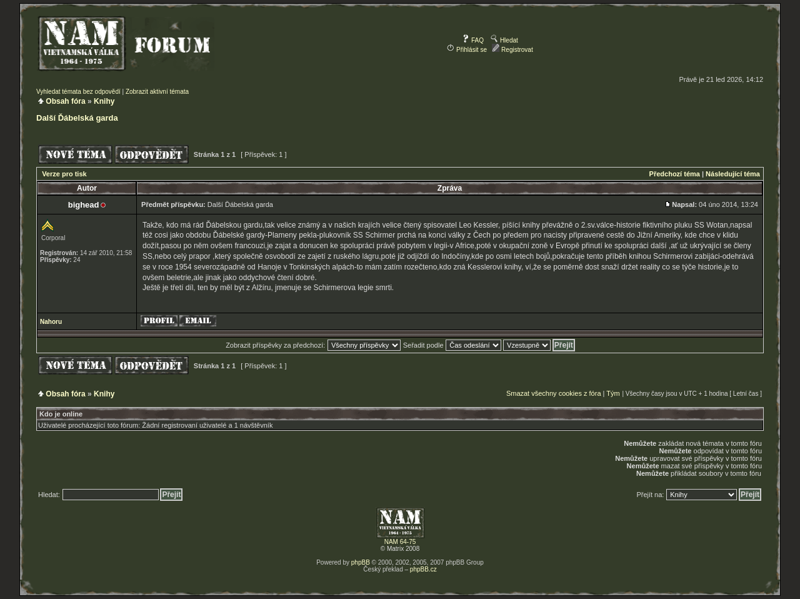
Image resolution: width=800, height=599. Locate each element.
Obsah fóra (65, 101)
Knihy (104, 101)
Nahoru (51, 321)
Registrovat (512, 49)
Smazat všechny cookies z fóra (553, 393)
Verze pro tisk (64, 174)
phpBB (360, 562)
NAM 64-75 (400, 541)
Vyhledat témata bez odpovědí (78, 91)
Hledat (504, 40)
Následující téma (733, 174)
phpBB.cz (423, 569)
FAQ (473, 40)
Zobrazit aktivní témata (157, 91)
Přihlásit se (467, 49)
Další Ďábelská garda (77, 118)
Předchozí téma (674, 174)
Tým (612, 393)
